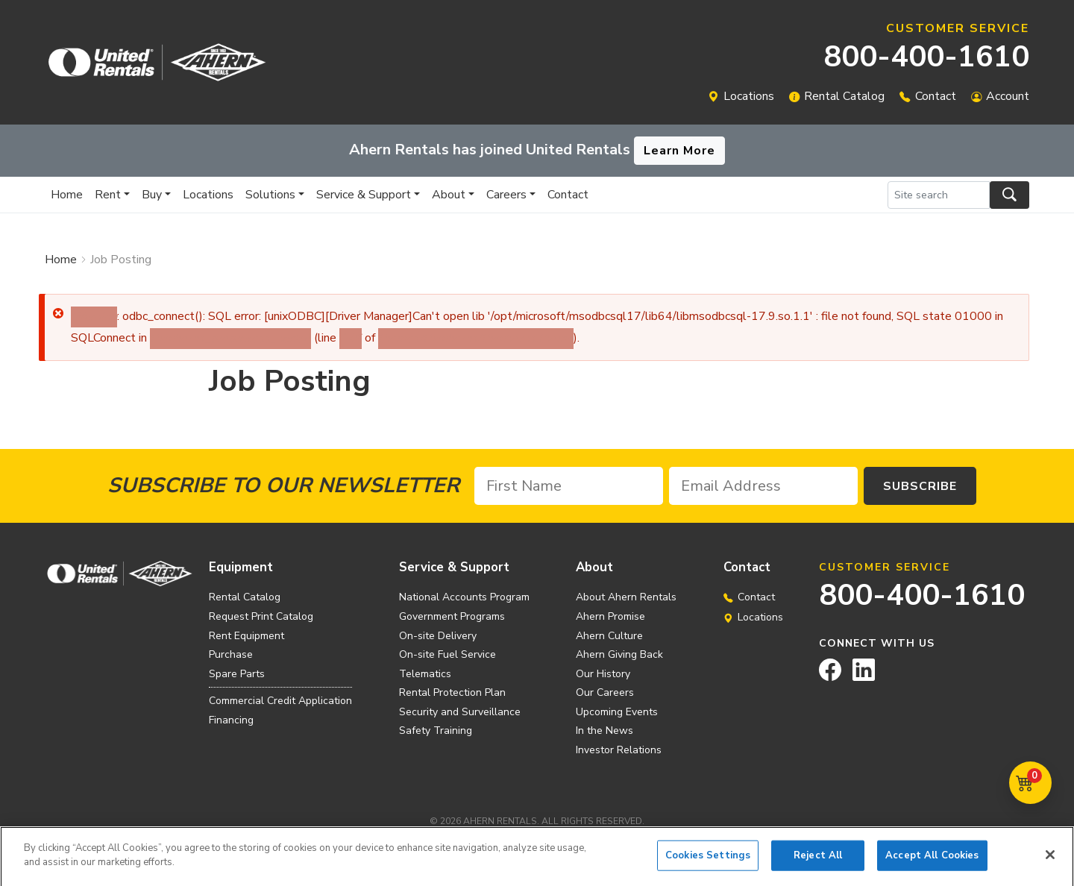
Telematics (425, 674)
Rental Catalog (844, 96)
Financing (231, 720)
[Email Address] (763, 486)
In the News (604, 730)
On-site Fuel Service (447, 654)
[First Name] (568, 486)
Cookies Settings (707, 860)
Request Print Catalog (261, 616)
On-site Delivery (438, 636)
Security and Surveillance (460, 712)
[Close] (1050, 859)
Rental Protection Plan (452, 692)
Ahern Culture (609, 636)
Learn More (679, 150)
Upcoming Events (617, 712)
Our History (603, 674)
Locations (748, 96)
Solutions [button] (270, 194)
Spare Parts (237, 674)
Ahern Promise (610, 616)
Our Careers (605, 692)
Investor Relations (619, 750)
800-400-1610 (926, 57)
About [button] (448, 194)
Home (67, 194)
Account (1007, 96)
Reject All (818, 860)
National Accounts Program (464, 597)
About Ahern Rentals (626, 597)
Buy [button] (152, 194)
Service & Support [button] (363, 194)
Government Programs (452, 616)
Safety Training (435, 730)
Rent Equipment (246, 636)
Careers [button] (506, 194)
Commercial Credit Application (280, 701)
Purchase (231, 654)
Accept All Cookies (932, 860)
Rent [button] (108, 194)
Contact (935, 96)
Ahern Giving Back (619, 654)
